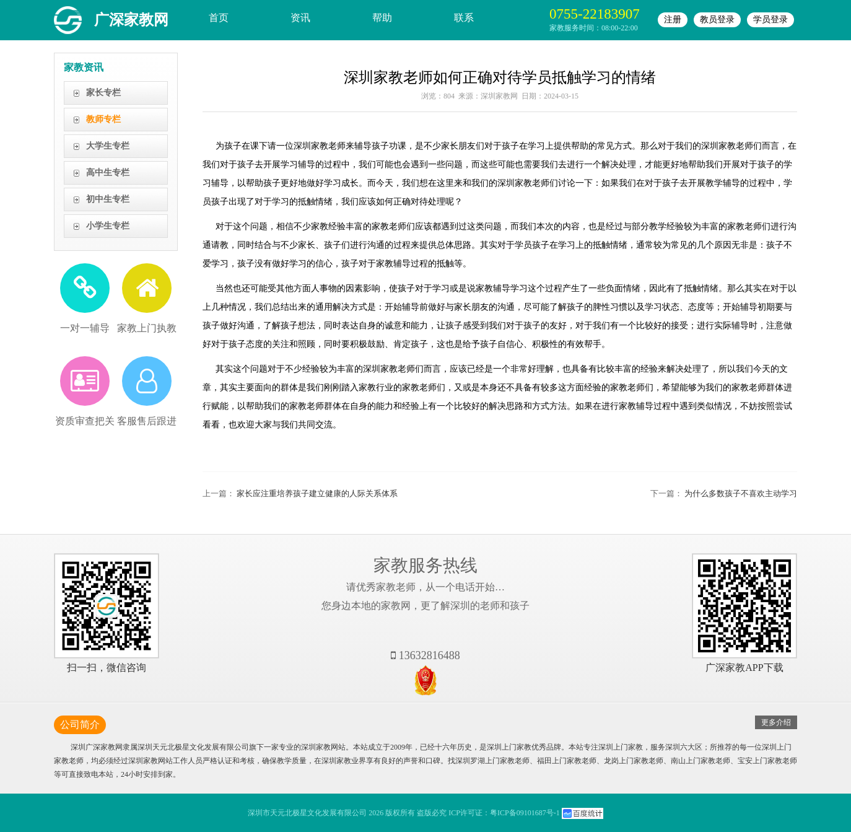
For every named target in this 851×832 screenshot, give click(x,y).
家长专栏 (103, 92)
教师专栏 (103, 119)
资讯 (300, 17)
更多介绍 (776, 722)
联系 (464, 17)
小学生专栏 (107, 225)
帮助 (382, 17)
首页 (219, 17)
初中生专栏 (107, 199)
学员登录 (770, 19)
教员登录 (717, 19)
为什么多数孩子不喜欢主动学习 (740, 493)
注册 (672, 19)
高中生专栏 (107, 172)
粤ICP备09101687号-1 (525, 812)
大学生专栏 (107, 146)
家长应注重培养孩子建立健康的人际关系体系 (317, 493)
